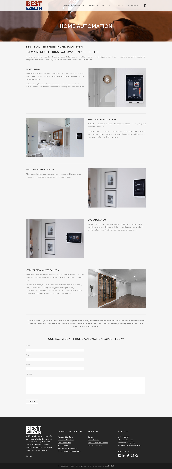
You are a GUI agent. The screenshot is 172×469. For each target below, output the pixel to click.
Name (28, 346)
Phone (29, 364)
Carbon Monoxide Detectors (98, 443)
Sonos (90, 437)
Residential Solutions (65, 437)
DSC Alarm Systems (95, 445)
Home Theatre (63, 445)
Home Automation (64, 443)
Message (29, 374)
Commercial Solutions (66, 440)
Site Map (29, 456)
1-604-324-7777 (123, 437)
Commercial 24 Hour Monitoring (69, 451)
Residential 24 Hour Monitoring (69, 448)
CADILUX (111, 466)
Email (28, 355)
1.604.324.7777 (135, 5)
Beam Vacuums (93, 440)
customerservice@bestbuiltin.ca (129, 445)
